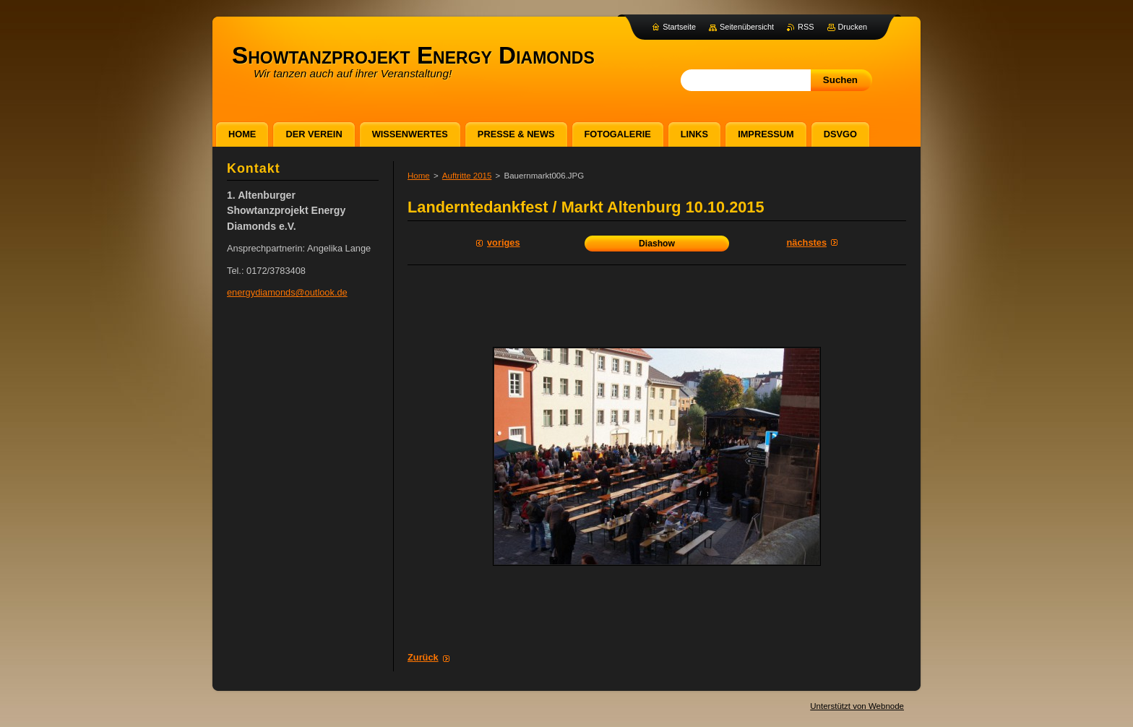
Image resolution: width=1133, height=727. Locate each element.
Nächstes (807, 242)
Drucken (853, 26)
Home (419, 175)
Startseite (679, 26)
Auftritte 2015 (467, 175)
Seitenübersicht (747, 26)
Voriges (503, 242)
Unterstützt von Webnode (857, 706)
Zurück (423, 657)
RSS (806, 26)
